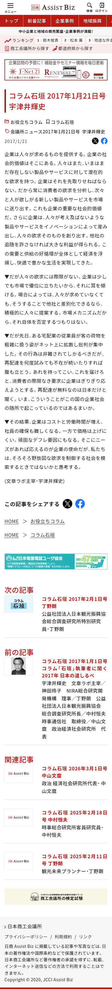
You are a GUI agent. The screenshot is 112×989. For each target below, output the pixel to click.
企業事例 (65, 21)
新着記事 (37, 21)
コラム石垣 (62, 122)
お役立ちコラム (26, 122)
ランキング (19, 40)
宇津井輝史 (93, 131)
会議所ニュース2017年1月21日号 (45, 131)
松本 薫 (76, 40)
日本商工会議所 (24, 926)
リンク (85, 937)
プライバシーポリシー (26, 937)
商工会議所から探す (26, 48)
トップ (11, 21)
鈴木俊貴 (50, 40)
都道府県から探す (73, 48)
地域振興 (92, 21)
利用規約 (63, 937)
